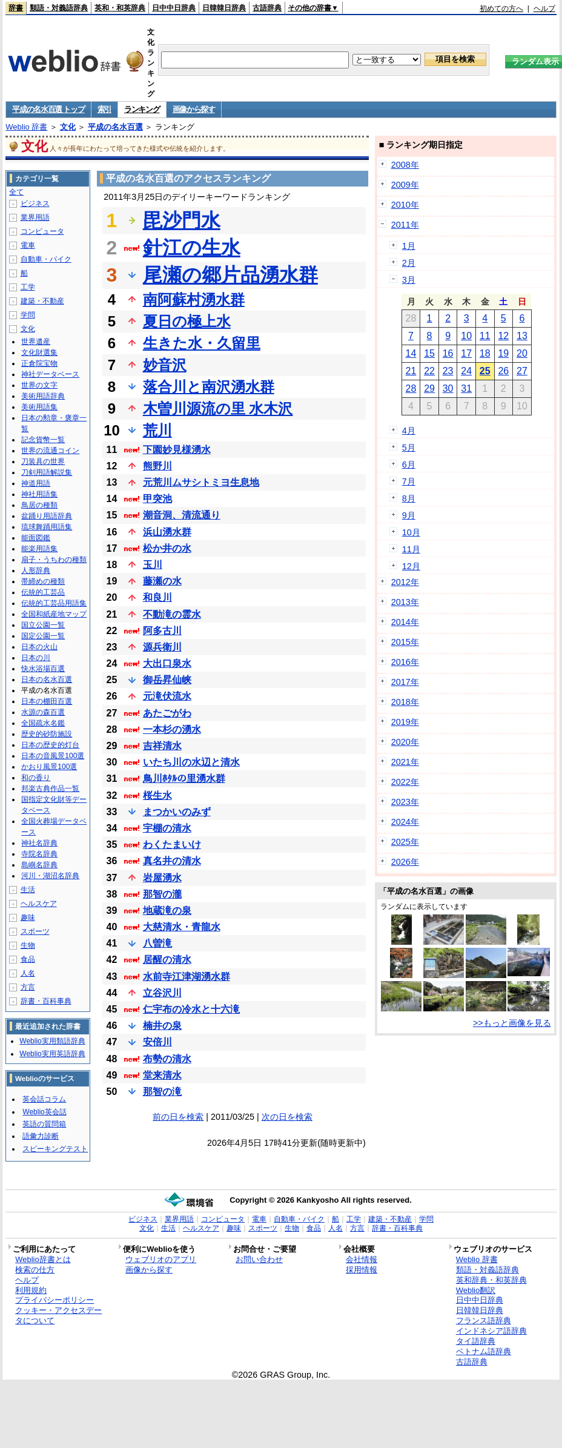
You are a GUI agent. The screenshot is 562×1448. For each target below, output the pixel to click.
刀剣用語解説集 (46, 472)
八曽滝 (157, 943)
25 (485, 371)
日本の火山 (39, 647)
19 (503, 353)
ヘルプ (544, 8)
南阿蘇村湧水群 (194, 299)
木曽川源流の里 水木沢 (218, 408)
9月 (408, 515)
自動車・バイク (46, 259)
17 (466, 353)
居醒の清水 (167, 959)
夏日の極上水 (187, 321)
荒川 (157, 430)
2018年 (405, 702)
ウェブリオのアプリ (160, 1259)
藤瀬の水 (162, 581)
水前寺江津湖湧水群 (186, 976)
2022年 (405, 782)
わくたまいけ (172, 844)
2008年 (405, 165)
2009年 (405, 185)
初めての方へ (501, 8)
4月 (408, 430)
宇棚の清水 (167, 828)
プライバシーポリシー (54, 1299)
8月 (408, 498)
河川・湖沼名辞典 (50, 875)
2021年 (405, 762)
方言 (28, 987)
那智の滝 (162, 1091)
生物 (28, 945)
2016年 (405, 662)
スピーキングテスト (55, 1149)
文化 (68, 126)
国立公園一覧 (43, 625)
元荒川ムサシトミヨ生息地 (201, 482)
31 (466, 388)
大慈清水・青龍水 (181, 927)
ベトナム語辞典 (483, 1351)
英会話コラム (44, 1099)
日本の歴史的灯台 (50, 745)
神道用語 (35, 483)
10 (466, 336)
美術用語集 (39, 407)
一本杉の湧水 (172, 729)
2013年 (405, 602)
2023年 (405, 802)
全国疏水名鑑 (43, 723)
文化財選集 (39, 352)
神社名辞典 (39, 843)
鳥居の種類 (39, 505)
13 (522, 336)
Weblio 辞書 (26, 126)
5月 (408, 447)
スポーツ (35, 931)
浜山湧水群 (167, 532)
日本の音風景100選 (52, 756)
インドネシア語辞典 (491, 1330)
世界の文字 (39, 385)
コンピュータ (42, 231)
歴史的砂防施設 (46, 734)
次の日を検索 (287, 1117)
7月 (408, 481)
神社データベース (50, 374)
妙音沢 (165, 365)
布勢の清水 (167, 1059)
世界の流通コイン (50, 450)
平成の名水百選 (115, 126)
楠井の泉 (162, 1025)
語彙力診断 (40, 1136)
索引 (104, 109)
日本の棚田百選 (46, 701)
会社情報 (361, 1259)
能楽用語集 (39, 548)
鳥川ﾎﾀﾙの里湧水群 (184, 778)
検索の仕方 (35, 1269)
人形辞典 (35, 570)
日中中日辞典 (174, 8)
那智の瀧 (162, 894)
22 (429, 371)
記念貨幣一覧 (43, 439)
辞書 (15, 8)
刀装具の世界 (43, 461)
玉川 (152, 565)
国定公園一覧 (43, 636)
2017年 (405, 682)
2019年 (405, 722)
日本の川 (35, 657)
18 (485, 353)
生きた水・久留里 (201, 343)
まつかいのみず (177, 812)
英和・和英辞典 (119, 8)
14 (411, 353)
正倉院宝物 (39, 363)
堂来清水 (162, 1075)
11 (485, 336)
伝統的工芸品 (43, 592)
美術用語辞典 (43, 396)
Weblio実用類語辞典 (52, 1041)
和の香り (35, 777)
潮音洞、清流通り (181, 515)
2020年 (405, 742)
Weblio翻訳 (475, 1290)
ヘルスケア (39, 903)
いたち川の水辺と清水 (191, 762)
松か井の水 (167, 548)
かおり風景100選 (49, 766)
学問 (28, 315)
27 (522, 371)
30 (448, 388)
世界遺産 (35, 341)
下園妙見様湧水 (177, 450)
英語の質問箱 (44, 1124)
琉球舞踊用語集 (46, 527)
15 (429, 353)
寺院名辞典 (39, 854)
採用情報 (361, 1269)
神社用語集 (39, 494)
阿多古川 (162, 631)
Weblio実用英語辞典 (52, 1054)
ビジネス (35, 203)
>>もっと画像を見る (512, 1023)
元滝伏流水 (167, 696)
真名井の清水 (172, 861)
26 (503, 371)
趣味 (28, 917)
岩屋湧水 (162, 878)
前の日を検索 (178, 1117)
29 (429, 388)
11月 (411, 549)
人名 (28, 973)
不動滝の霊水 (172, 614)
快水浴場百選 (43, 668)
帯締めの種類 (43, 581)
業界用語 (35, 217)
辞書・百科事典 (46, 1001)
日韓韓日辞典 (224, 8)
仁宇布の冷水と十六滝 (191, 1009)
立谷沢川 (162, 993)
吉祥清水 (162, 746)
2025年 (405, 842)
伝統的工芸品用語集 (54, 603)
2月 (408, 263)
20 (522, 353)
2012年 (405, 582)
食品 (28, 959)
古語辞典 (267, 8)
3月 (408, 280)
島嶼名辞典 (39, 865)
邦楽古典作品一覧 (50, 788)
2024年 (405, 822)
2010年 (405, 205)
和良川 (157, 597)
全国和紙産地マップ (54, 614)
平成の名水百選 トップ (48, 109)
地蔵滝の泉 (167, 910)
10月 (411, 532)
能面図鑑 (35, 538)
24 (466, 371)
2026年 (405, 862)
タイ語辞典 (475, 1341)
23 (448, 371)
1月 (408, 246)
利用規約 (31, 1290)
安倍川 (157, 1042)
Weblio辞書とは (42, 1259)
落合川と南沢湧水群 (208, 387)
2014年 (405, 622)
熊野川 (157, 466)
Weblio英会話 (44, 1112)
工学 (28, 287)
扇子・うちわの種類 (54, 559)
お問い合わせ (259, 1259)
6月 (408, 464)
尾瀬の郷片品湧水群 (230, 275)
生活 (28, 889)
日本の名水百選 (46, 679)
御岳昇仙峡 (167, 680)
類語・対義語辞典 (59, 8)
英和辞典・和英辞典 (491, 1279)
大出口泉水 (167, 663)
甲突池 (157, 499)
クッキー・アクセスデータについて (58, 1315)
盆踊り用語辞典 (46, 516)
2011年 (405, 225)
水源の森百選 (43, 712)
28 (411, 388)
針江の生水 (191, 248)
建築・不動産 (42, 301)
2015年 (405, 642)
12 (503, 336)
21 (411, 371)
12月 (411, 566)
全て (16, 192)
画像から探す (194, 109)
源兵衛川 (162, 647)
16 (448, 353)
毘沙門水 (181, 220)
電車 (28, 245)
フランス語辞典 (483, 1320)
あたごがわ (167, 713)
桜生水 (157, 795)
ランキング (142, 109)
